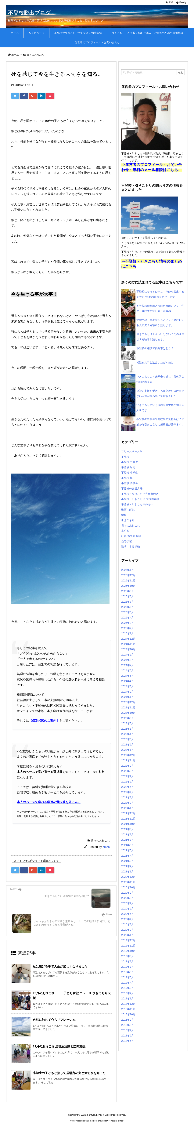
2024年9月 (127, 654)
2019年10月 (128, 950)
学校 (124, 514)
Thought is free (116, 1121)
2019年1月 (127, 998)
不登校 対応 (128, 467)
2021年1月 (127, 871)
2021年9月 (127, 829)
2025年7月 (127, 601)
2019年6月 (127, 972)
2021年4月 (127, 855)
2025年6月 (127, 606)
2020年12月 (128, 876)
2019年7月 (127, 966)
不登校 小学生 (129, 472)
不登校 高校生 (129, 483)
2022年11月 (128, 760)
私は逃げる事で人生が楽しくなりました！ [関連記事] (61, 966)
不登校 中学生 (129, 462)
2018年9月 (127, 1019)
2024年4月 (127, 681)
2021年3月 (127, 860)
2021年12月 (128, 813)
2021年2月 (127, 866)
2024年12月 (128, 638)
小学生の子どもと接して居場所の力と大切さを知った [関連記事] (69, 1073)
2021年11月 (128, 818)
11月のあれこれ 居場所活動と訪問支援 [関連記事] (59, 1046)
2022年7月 (127, 776)
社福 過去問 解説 (131, 536)
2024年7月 (127, 665)
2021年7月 (127, 839)
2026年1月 (127, 569)
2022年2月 (127, 802)
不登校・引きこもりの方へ (137, 504)
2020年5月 (127, 913)
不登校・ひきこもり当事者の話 (139, 493)
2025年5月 (127, 612)
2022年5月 (127, 786)
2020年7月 (127, 903)
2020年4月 (127, 919)
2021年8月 (127, 834)
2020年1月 (127, 935)
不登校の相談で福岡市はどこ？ (155, 348)
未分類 (125, 530)
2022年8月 (127, 770)
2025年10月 (128, 585)
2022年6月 (127, 781)
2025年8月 (127, 596)
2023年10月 (128, 712)
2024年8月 (127, 659)
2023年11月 (128, 707)
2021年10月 (128, 823)
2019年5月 (127, 977)
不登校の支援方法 (131, 488)
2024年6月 (127, 670)
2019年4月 (127, 982)
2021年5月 (127, 850)
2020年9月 (127, 892)
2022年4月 (127, 792)
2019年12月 (128, 940)
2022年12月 (128, 755)
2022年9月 (127, 765)
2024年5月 (127, 675)
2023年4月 (127, 733)
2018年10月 (128, 1014)
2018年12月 (128, 1003)
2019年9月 (127, 956)
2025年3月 (127, 622)
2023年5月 (127, 728)
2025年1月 (127, 633)
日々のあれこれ (35, 54)
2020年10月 (128, 887)
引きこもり (128, 520)
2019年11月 (128, 945)
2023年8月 (127, 723)
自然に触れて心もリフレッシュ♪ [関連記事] (55, 1019)
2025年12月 (128, 575)
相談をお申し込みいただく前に (155, 362)
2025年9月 (127, 591)
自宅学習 (126, 541)
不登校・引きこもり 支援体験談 (140, 499)
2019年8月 (127, 961)
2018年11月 (128, 1009)
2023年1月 (127, 749)
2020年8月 (127, 897)
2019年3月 (127, 987)
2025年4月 (127, 617)
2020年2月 (127, 929)
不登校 (125, 456)
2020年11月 (128, 882)
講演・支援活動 (130, 546)
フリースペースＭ (131, 451)
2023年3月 (127, 739)
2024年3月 (127, 686)
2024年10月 (128, 649)
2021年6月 (127, 845)
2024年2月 (127, 691)
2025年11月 (128, 580)
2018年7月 (127, 1030)
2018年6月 (127, 1035)
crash (106, 846)
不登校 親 (127, 477)
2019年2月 (127, 993)
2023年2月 (127, 744)
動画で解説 (128, 509)
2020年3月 (127, 924)
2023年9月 (127, 718)
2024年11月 (128, 643)
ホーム (15, 54)
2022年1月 (127, 808)
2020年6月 (127, 908)
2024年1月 (127, 696)
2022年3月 (127, 797)
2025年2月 (127, 628)
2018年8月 (127, 1024)
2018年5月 (127, 1040)
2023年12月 (128, 702)
